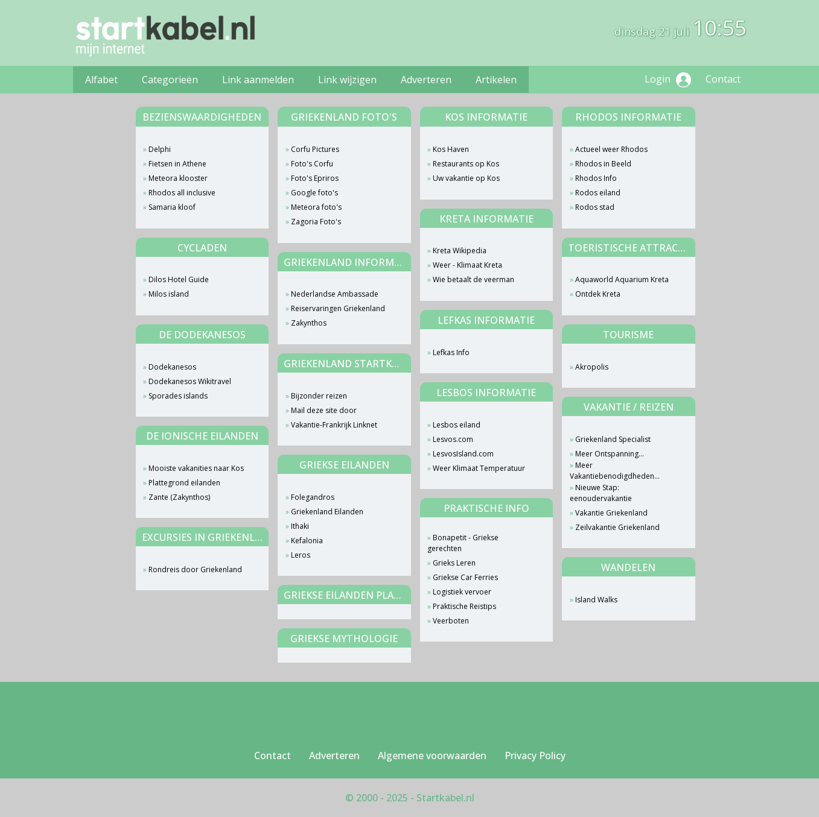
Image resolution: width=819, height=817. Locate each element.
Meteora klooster (178, 178)
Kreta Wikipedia (459, 250)
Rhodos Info (596, 178)
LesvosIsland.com (463, 454)
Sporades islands (178, 396)
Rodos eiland (597, 193)
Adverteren (426, 79)
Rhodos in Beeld (603, 164)
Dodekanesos (172, 367)
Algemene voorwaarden (432, 755)
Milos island (168, 294)
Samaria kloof (172, 207)
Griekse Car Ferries (465, 577)
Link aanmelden (258, 79)
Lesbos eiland (456, 425)
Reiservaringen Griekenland (338, 308)
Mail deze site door (324, 410)
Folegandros (312, 497)
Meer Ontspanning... (609, 454)
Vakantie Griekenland (611, 513)
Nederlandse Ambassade (334, 294)
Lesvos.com (453, 439)
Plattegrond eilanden (184, 483)
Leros (300, 555)
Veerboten (451, 621)
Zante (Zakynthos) (179, 497)
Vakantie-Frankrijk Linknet (334, 425)
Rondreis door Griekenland (195, 569)
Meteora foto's (316, 207)
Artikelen (496, 79)
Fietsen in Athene (177, 164)
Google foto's (314, 193)
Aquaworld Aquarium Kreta (622, 279)
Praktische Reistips (464, 606)
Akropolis (591, 367)
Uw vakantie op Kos (466, 178)
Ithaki (300, 526)
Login (668, 79)
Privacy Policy (535, 755)
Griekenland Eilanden (327, 511)
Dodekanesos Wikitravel (189, 381)
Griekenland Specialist (613, 439)
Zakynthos (309, 323)
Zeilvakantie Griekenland (617, 527)
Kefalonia (307, 540)
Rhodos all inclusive (181, 193)
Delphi (159, 149)
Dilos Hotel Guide (178, 279)
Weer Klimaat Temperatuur (479, 468)
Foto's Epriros (315, 178)
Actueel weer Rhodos (611, 149)
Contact (723, 79)
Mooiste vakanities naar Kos (196, 468)
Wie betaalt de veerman (473, 279)
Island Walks (596, 600)
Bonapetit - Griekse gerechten (463, 543)
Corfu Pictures (315, 149)
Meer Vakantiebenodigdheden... (615, 470)
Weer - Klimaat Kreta (467, 265)
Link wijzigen (347, 79)
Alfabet (101, 79)
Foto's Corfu (312, 164)
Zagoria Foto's (316, 221)
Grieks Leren (454, 563)
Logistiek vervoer (462, 592)
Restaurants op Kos (466, 164)
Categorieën (170, 79)
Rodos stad (594, 207)
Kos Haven (451, 149)
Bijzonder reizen (319, 396)
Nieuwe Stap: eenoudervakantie (601, 492)
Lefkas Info (451, 352)
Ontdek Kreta (597, 294)
